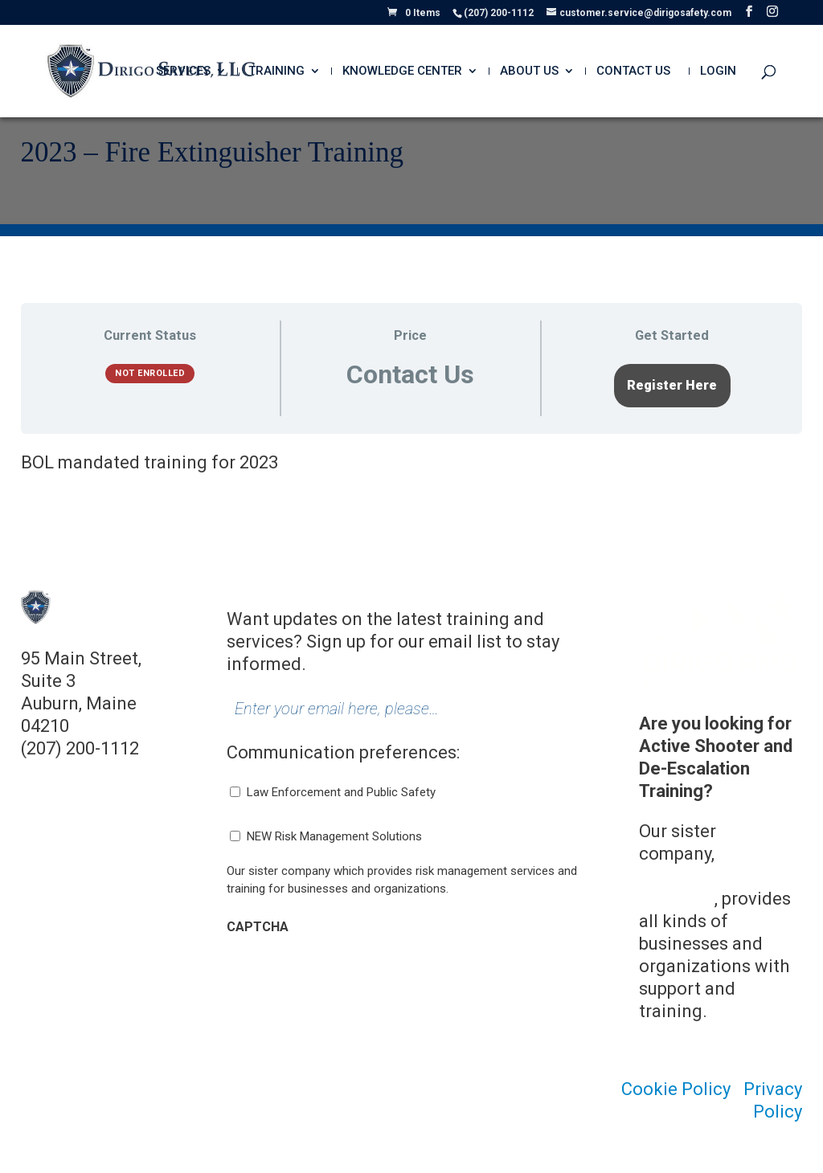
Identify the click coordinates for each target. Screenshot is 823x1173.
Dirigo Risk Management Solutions (711, 876)
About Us (529, 71)
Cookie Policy (676, 1089)
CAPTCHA (258, 926)
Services (183, 71)
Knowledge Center (402, 71)
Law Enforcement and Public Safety (341, 792)
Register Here (672, 385)
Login (718, 71)
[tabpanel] (412, 463)
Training (276, 71)
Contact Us (633, 71)
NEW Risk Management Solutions (334, 836)
